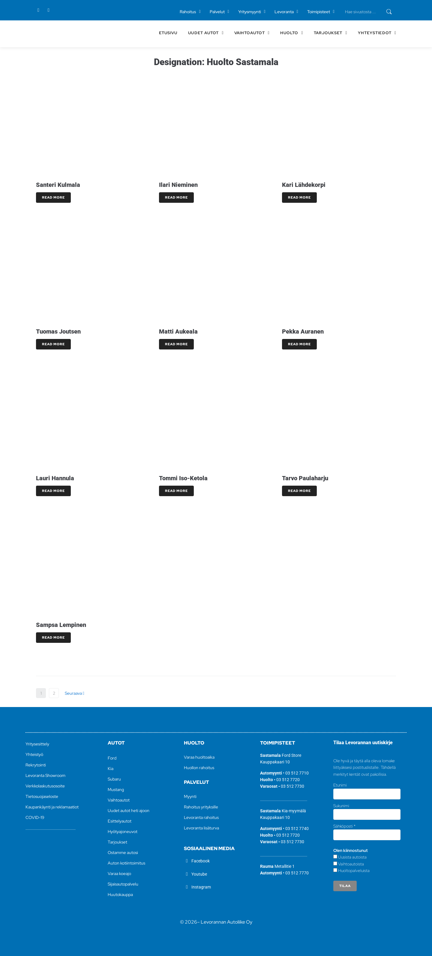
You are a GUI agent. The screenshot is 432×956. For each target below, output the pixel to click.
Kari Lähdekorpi (304, 184)
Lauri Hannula (55, 478)
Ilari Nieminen (178, 184)
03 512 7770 (297, 873)
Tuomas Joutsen (58, 331)
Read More (53, 197)
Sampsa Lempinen (61, 624)
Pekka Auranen (303, 331)
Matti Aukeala (178, 331)
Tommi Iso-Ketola (183, 478)
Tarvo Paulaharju (305, 478)
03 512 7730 (292, 786)
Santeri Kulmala (58, 184)
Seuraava (74, 693)
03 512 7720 (288, 779)
